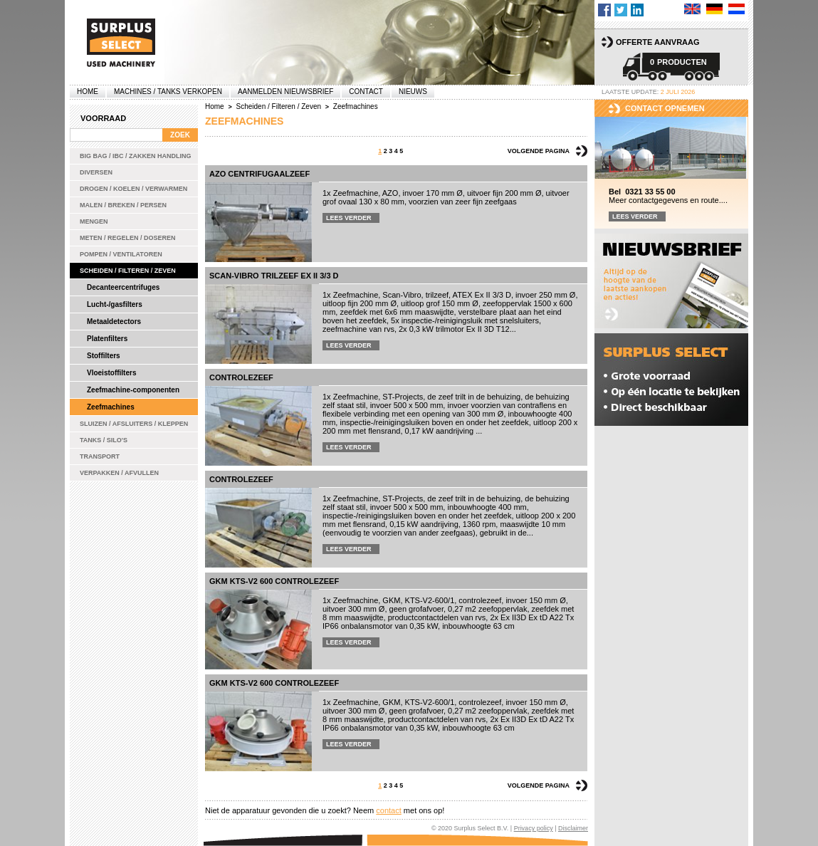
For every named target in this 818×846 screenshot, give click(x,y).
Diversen (96, 172)
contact (388, 810)
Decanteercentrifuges (123, 287)
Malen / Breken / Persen (123, 205)
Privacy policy (533, 828)
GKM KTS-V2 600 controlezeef (274, 581)
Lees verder (349, 217)
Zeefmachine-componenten (133, 390)
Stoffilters (103, 356)
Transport (100, 456)
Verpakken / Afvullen (119, 472)
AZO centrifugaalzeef (259, 173)
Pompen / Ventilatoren (121, 254)
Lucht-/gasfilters (114, 304)
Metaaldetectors (114, 321)
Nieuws (413, 91)
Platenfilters (107, 339)
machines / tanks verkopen (168, 91)
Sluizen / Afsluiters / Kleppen (134, 423)
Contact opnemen (665, 108)
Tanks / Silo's (103, 440)
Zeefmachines (111, 407)
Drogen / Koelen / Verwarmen (133, 188)
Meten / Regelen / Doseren (128, 237)
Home (87, 91)
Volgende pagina (539, 151)
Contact (366, 91)
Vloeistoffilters (111, 373)
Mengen (94, 221)
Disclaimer (573, 828)
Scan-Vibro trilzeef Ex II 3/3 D (274, 275)
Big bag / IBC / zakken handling (136, 156)
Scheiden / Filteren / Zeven (128, 270)
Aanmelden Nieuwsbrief (285, 91)
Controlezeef (241, 377)
